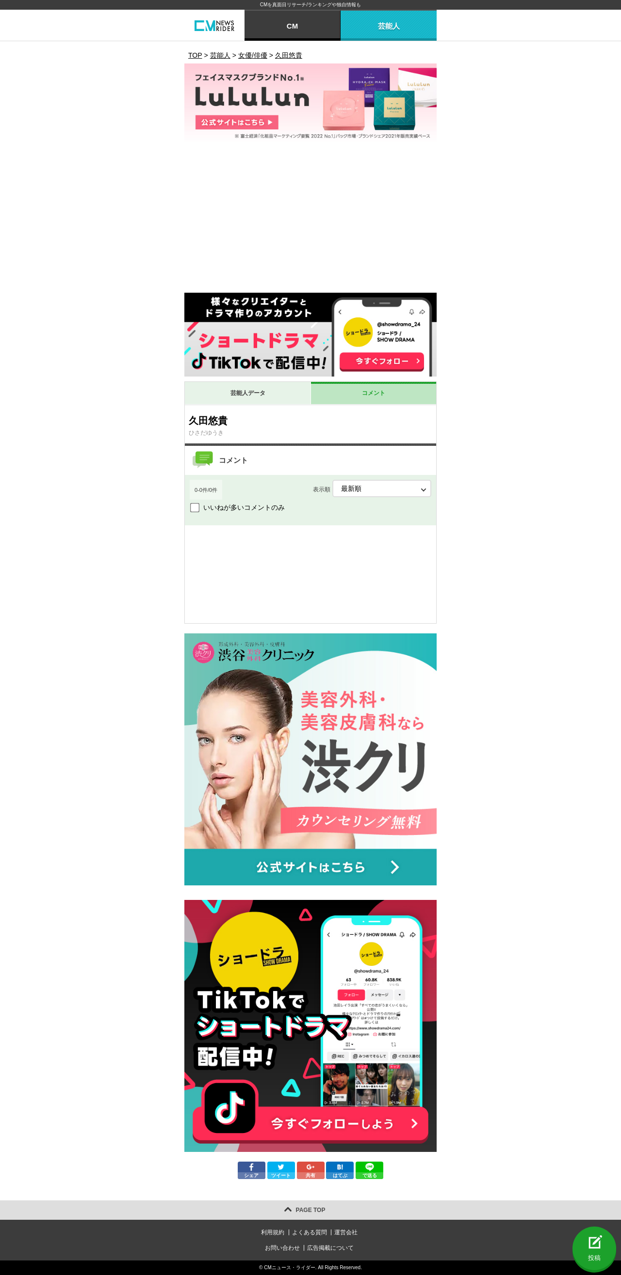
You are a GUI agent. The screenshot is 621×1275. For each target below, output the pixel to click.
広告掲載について (330, 1247)
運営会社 (346, 1232)
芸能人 (389, 26)
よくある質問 (309, 1232)
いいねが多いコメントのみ (244, 507)
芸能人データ (247, 393)
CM (292, 26)
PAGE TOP (311, 1210)
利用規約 (272, 1232)
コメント (373, 393)
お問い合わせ (282, 1247)
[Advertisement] (310, 220)
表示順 (372, 488)
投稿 (594, 1257)
